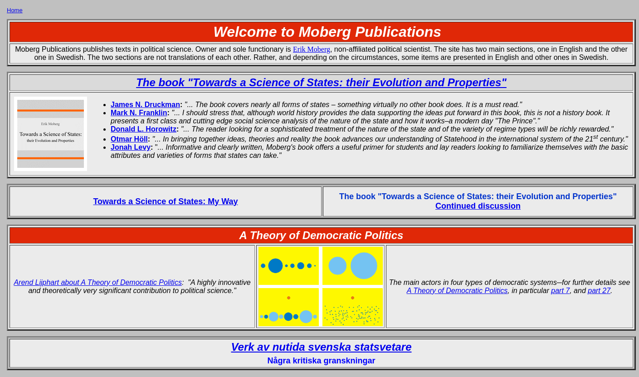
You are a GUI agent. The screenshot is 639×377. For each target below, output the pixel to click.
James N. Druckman (145, 104)
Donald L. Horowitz (143, 129)
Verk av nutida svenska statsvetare (321, 347)
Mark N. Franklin (139, 113)
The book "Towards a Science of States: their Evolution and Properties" (321, 82)
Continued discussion (478, 206)
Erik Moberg (311, 49)
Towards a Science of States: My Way (165, 201)
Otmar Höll (129, 139)
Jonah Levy (131, 147)
